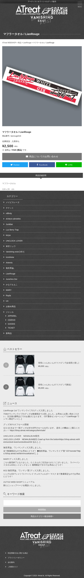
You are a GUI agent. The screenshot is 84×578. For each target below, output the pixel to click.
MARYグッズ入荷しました (15, 459)
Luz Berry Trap (12, 230)
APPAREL (12, 316)
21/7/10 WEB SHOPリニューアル (19, 482)
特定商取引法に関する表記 (18, 553)
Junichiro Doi (11, 279)
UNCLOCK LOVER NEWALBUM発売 (21, 436)
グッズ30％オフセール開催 (16, 424)
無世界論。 (11, 268)
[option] (42, 86)
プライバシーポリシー (16, 558)
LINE (70, 165)
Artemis (9, 263)
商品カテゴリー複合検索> (42, 516)
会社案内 (11, 562)
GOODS (11, 324)
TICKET (11, 328)
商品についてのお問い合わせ (42, 156)
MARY (8, 290)
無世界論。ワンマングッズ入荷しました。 (23, 447)
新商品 (9, 333)
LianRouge (10, 274)
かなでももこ (12, 284)
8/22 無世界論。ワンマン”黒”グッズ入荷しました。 (27, 470)
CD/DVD (11, 320)
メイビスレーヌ (12, 202)
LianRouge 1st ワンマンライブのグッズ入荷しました (28, 410)
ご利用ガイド (13, 567)
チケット (10, 208)
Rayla (8, 295)
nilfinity (9, 213)
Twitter (16, 165)
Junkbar (9, 224)
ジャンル (10, 312)
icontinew (10, 257)
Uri (7, 301)
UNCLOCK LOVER (14, 241)
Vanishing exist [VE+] (15, 252)
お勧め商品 (11, 306)
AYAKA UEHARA (13, 219)
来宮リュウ (11, 246)
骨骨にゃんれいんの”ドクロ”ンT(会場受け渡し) (58, 363)
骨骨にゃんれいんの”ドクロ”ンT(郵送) (54, 385)
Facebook (43, 165)
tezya (8, 235)
